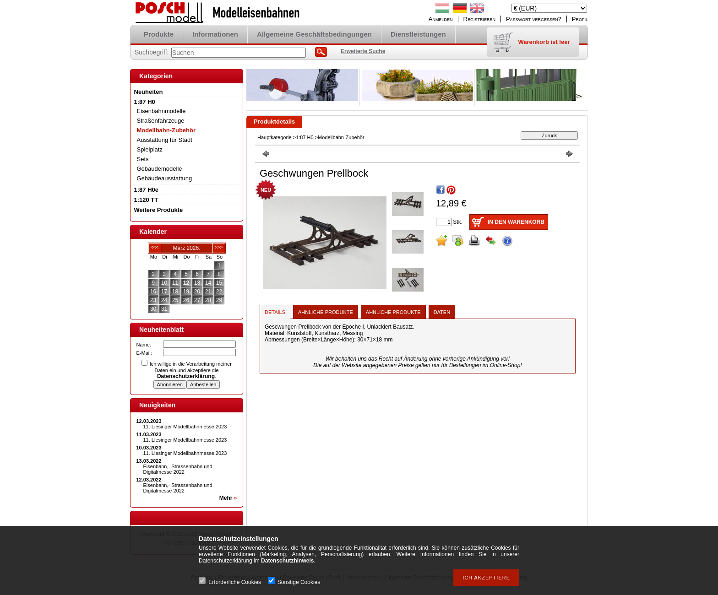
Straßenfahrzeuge (161, 120)
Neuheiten (148, 91)
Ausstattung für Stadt (164, 139)
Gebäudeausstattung (164, 178)
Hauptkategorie (274, 137)
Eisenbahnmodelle (161, 111)
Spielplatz (150, 149)
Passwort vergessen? (533, 19)
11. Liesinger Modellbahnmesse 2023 (185, 426)
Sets (143, 159)
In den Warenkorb (516, 222)
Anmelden (441, 19)
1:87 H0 (305, 137)
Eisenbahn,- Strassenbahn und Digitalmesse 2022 (177, 469)
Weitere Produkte (158, 209)
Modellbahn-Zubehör (166, 130)
